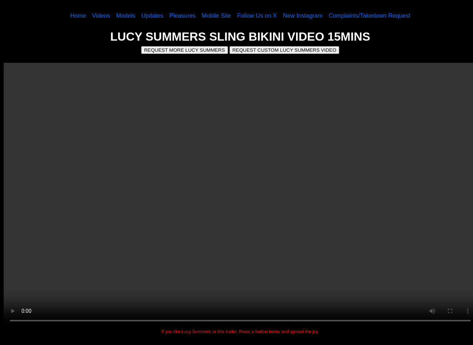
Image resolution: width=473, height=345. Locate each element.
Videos (101, 16)
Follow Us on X (257, 16)
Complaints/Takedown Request (370, 16)
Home (78, 16)
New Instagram (303, 16)
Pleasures (182, 16)
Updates (152, 16)
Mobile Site (216, 16)
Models (125, 16)
